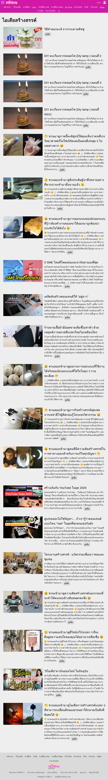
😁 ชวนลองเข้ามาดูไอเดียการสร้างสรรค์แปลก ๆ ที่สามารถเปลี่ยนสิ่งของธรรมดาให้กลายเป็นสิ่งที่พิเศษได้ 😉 (74, 708)
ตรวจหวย (78, 7)
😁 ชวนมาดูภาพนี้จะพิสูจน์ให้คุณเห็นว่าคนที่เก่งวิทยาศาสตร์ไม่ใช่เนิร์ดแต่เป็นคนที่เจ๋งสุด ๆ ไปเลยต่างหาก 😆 (74, 139)
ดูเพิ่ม (47, 33)
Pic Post (68, 7)
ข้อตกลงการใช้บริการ (16, 771)
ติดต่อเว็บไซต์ (94, 771)
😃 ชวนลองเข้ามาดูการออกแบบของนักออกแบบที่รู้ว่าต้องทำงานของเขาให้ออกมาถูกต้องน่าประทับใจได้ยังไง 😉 (74, 222)
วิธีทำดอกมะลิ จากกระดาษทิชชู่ (64, 27)
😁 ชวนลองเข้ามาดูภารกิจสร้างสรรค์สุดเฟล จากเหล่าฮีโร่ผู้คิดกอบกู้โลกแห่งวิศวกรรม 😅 (72, 411)
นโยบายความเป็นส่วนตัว (36, 771)
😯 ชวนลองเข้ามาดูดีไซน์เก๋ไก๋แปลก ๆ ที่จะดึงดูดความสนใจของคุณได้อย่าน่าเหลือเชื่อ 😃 (73, 633)
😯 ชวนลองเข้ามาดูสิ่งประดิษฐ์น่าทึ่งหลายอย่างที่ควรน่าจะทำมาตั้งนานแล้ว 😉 (74, 181)
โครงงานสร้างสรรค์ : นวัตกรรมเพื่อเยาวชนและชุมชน (74, 555)
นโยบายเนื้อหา (52, 771)
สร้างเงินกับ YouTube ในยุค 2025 (65, 486)
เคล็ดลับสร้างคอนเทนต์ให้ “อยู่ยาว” (66, 295)
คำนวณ (94, 7)
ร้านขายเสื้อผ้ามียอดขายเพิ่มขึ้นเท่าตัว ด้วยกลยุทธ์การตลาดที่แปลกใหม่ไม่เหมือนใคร (71, 328)
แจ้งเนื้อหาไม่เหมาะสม (63, 775)
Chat (34, 7)
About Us (83, 771)
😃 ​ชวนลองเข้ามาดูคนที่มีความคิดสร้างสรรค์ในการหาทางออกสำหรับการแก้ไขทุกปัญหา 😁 (74, 450)
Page (102, 7)
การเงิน (40, 11)
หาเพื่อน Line (43, 7)
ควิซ (86, 7)
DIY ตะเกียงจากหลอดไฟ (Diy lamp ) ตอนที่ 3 (72, 81)
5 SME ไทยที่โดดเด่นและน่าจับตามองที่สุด (71, 261)
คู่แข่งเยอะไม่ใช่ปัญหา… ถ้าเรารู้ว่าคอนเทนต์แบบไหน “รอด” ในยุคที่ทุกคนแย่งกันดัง (72, 520)
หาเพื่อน (26, 7)
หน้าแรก (7, 7)
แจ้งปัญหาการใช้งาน (44, 775)
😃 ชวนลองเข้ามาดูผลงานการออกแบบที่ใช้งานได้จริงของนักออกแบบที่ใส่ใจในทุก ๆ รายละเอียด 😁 (74, 369)
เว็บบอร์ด (17, 7)
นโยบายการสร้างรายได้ (68, 771)
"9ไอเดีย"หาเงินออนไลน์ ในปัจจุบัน (66, 669)
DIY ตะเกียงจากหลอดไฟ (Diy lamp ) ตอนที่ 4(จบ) (71, 110)
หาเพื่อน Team (57, 7)
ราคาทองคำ (50, 11)
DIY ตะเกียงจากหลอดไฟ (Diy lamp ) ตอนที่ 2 (72, 54)
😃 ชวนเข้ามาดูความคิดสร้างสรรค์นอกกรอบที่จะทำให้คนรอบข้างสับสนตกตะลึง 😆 (73, 594)
